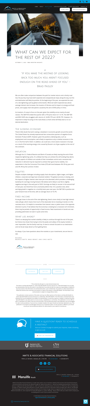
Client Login (65, 9)
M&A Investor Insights (35, 62)
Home (36, 6)
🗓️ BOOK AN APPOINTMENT (45, 369)
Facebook (31, 271)
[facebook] (45, 363)
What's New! (48, 6)
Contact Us (84, 6)
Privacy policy (51, 397)
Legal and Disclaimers (40, 397)
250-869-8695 (54, 359)
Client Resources (73, 6)
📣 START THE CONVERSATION (45, 335)
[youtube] (49, 363)
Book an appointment (79, 9)
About (41, 6)
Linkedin (58, 271)
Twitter (45, 271)
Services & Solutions (60, 6)
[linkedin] (41, 363)
